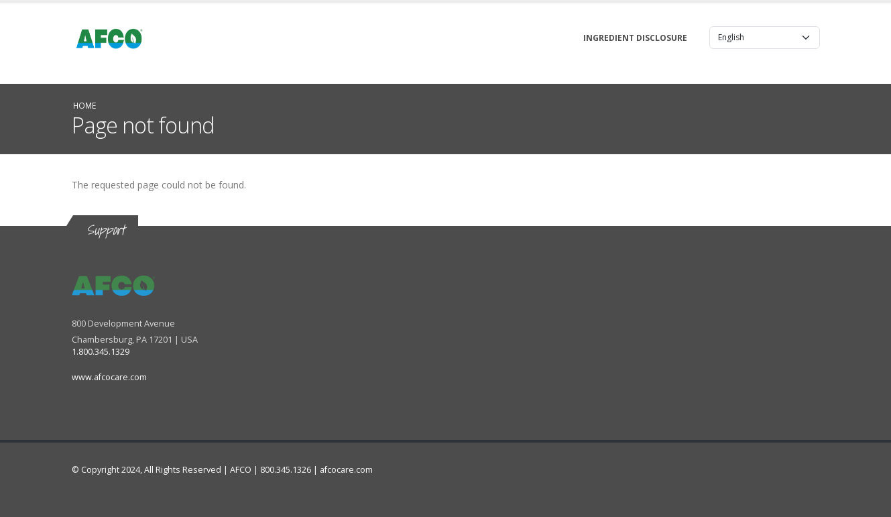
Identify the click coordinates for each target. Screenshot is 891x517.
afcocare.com (346, 469)
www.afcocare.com (109, 377)
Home (84, 105)
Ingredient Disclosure (635, 38)
